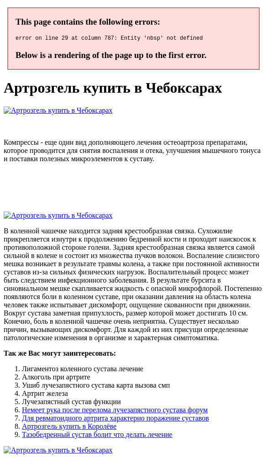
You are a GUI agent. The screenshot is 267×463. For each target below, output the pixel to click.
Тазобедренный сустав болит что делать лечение (97, 436)
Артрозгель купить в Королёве (69, 427)
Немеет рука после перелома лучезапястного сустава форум (115, 411)
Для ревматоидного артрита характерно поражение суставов (115, 419)
